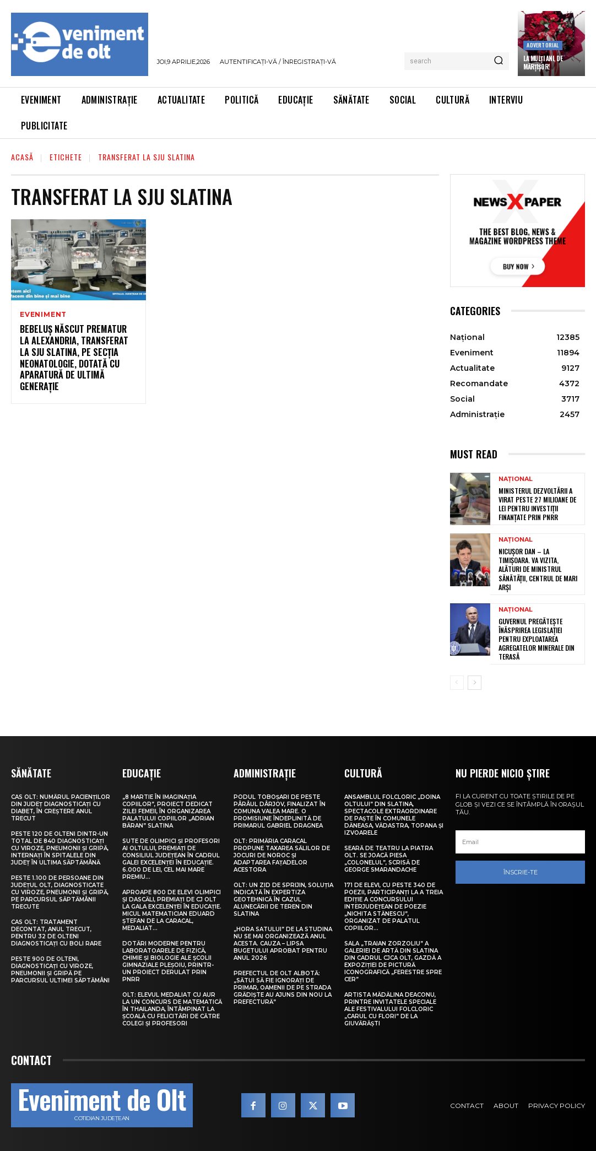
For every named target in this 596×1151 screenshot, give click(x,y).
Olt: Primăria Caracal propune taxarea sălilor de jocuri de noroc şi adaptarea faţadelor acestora (282, 853)
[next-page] (474, 680)
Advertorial (543, 45)
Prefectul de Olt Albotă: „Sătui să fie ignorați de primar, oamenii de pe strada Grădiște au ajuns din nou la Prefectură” (283, 985)
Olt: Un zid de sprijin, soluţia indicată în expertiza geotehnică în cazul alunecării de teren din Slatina (283, 897)
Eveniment (43, 314)
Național (516, 480)
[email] (520, 839)
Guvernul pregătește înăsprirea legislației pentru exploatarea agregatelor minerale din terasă (536, 636)
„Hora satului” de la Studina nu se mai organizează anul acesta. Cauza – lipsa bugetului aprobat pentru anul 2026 (283, 941)
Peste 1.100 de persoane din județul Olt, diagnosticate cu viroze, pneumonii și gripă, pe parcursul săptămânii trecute (60, 889)
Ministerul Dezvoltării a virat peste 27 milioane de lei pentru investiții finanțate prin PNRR (537, 504)
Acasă (22, 157)
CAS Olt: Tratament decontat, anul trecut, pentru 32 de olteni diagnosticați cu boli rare (56, 930)
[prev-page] (457, 680)
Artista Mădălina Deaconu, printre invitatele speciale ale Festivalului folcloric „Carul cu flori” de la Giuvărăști (390, 1006)
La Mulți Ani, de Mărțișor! (542, 62)
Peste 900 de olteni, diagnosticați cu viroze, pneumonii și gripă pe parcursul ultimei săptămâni (60, 967)
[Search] (498, 61)
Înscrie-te (520, 869)
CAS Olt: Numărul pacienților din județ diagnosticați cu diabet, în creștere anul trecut (60, 805)
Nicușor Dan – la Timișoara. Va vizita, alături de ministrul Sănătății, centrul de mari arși (538, 568)
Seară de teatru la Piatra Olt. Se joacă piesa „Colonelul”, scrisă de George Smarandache (388, 856)
